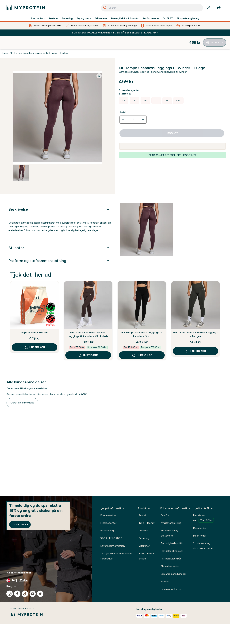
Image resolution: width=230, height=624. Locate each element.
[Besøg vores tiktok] (25, 594)
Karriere (165, 581)
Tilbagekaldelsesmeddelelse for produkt (116, 556)
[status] (133, 106)
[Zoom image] (99, 62)
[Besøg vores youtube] (32, 594)
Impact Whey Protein (34, 319)
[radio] (123, 87)
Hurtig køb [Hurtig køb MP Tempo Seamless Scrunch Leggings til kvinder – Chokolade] (88, 342)
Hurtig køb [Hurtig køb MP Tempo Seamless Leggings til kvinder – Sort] (142, 342)
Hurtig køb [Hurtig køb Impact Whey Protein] (34, 334)
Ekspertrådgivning (188, 18)
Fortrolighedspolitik (172, 543)
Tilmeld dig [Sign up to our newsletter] (20, 524)
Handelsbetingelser (172, 550)
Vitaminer (101, 18)
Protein (53, 18)
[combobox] (152, 7)
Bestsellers (38, 18)
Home (4, 39)
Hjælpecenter (108, 522)
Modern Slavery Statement (169, 533)
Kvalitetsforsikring (171, 522)
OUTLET (168, 18)
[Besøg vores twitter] (40, 594)
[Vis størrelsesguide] (129, 77)
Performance (150, 18)
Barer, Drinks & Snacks (125, 18)
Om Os (165, 515)
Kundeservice (108, 515)
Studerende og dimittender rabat (203, 546)
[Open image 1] (21, 159)
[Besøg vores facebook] (17, 594)
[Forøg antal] (142, 106)
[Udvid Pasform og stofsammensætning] (60, 247)
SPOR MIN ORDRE (111, 538)
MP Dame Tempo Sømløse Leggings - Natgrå (195, 321)
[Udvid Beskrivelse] (60, 196)
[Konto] (209, 7)
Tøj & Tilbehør (146, 522)
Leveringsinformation (112, 545)
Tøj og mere (84, 18)
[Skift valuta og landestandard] (46, 580)
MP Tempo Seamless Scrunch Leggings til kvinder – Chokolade (88, 321)
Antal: (123, 98)
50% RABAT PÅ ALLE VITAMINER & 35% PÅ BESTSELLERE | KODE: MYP (115, 32)
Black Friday (199, 535)
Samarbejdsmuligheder (173, 573)
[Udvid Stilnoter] (60, 234)
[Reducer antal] (123, 106)
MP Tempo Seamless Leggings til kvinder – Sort (141, 321)
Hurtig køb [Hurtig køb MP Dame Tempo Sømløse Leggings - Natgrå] (195, 338)
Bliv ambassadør (170, 566)
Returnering (107, 530)
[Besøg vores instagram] (9, 594)
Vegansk (143, 530)
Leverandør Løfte (171, 589)
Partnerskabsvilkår (171, 558)
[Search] (105, 7)
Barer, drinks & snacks (147, 556)
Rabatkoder (199, 528)
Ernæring (67, 18)
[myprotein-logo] (26, 7)
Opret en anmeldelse (22, 389)
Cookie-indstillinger (19, 572)
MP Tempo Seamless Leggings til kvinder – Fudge (39, 39)
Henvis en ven (203, 518)
